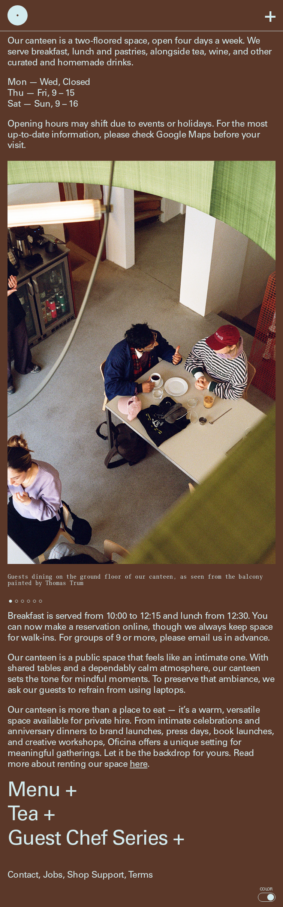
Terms (140, 875)
